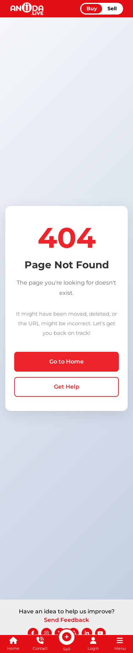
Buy (92, 8)
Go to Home (66, 361)
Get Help (66, 386)
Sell (112, 8)
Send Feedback (66, 620)
